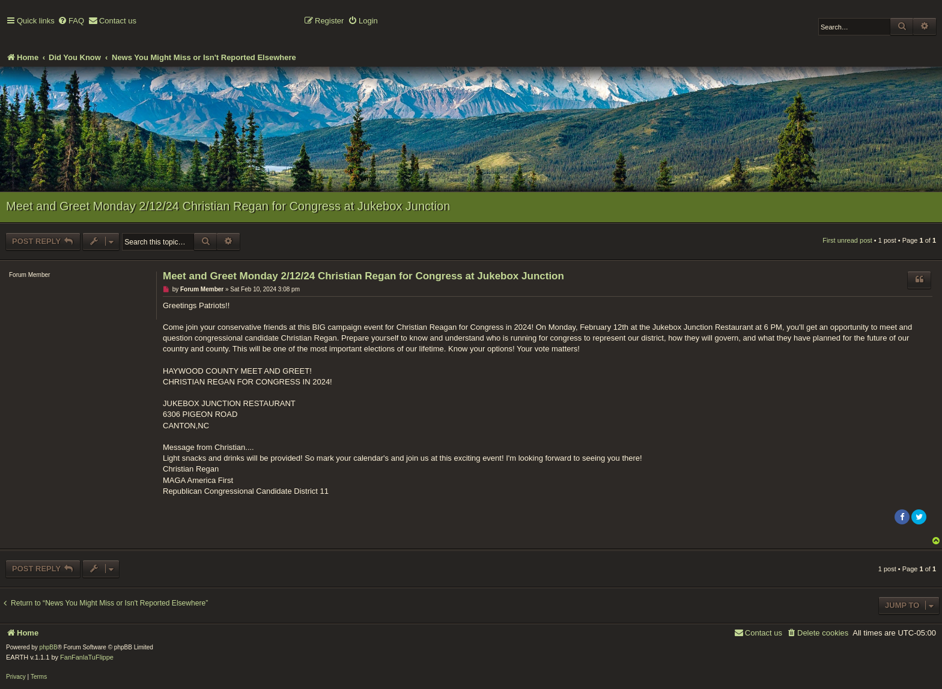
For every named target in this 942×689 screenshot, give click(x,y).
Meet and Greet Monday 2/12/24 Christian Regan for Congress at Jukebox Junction (228, 206)
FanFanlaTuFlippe (87, 657)
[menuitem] (71, 21)
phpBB (49, 647)
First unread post (847, 240)
